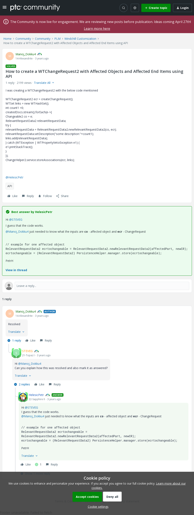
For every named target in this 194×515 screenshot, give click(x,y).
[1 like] (38, 464)
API (9, 186)
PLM (57, 39)
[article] (97, 326)
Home (7, 39)
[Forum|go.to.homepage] (35, 7)
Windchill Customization (80, 39)
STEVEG (27, 351)
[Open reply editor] (97, 285)
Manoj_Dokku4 (25, 54)
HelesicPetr (36, 395)
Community (23, 39)
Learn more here (97, 28)
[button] (4, 9)
